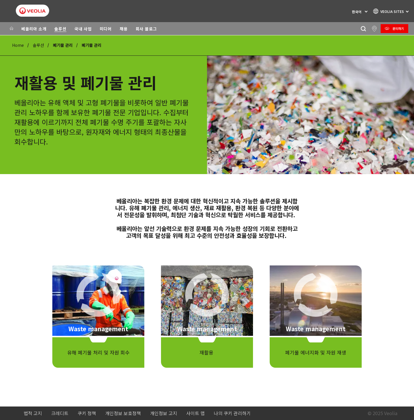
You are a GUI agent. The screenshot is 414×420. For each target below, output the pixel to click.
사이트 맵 (195, 413)
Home (18, 45)
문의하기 (398, 28)
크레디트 (59, 413)
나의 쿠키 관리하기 (232, 413)
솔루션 (60, 29)
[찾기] (363, 28)
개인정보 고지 (163, 413)
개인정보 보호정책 (123, 413)
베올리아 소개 (33, 29)
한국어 (356, 11)
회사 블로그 (146, 29)
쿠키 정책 (87, 413)
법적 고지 (33, 413)
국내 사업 (83, 29)
